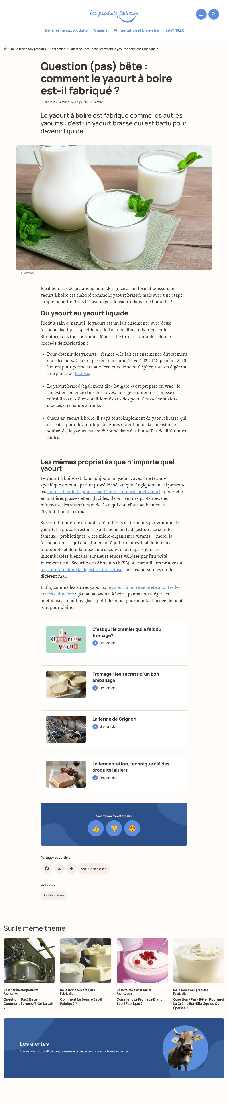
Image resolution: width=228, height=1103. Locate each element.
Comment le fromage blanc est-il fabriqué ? (140, 1001)
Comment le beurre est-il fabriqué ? (81, 1001)
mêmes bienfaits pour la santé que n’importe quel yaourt (103, 512)
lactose (82, 394)
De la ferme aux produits (66, 30)
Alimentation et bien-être (136, 30)
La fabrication (54, 895)
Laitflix (175, 30)
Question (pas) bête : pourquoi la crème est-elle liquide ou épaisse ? (198, 1003)
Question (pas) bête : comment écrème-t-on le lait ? (29, 1003)
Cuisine (101, 30)
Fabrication (57, 49)
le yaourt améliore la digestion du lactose (81, 590)
